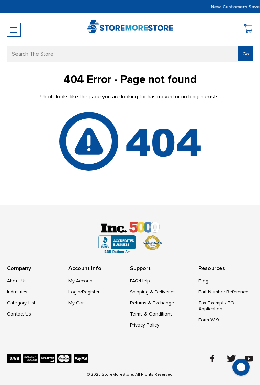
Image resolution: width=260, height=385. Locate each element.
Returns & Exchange (152, 303)
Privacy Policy (144, 325)
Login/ (75, 292)
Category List (21, 303)
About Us (17, 281)
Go (245, 54)
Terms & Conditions (151, 314)
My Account (81, 281)
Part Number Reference (223, 292)
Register (90, 292)
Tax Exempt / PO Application (216, 306)
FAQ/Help (140, 281)
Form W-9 (208, 320)
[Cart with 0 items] (248, 29)
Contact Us (19, 314)
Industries (17, 292)
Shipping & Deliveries (153, 292)
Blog (203, 281)
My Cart (76, 303)
